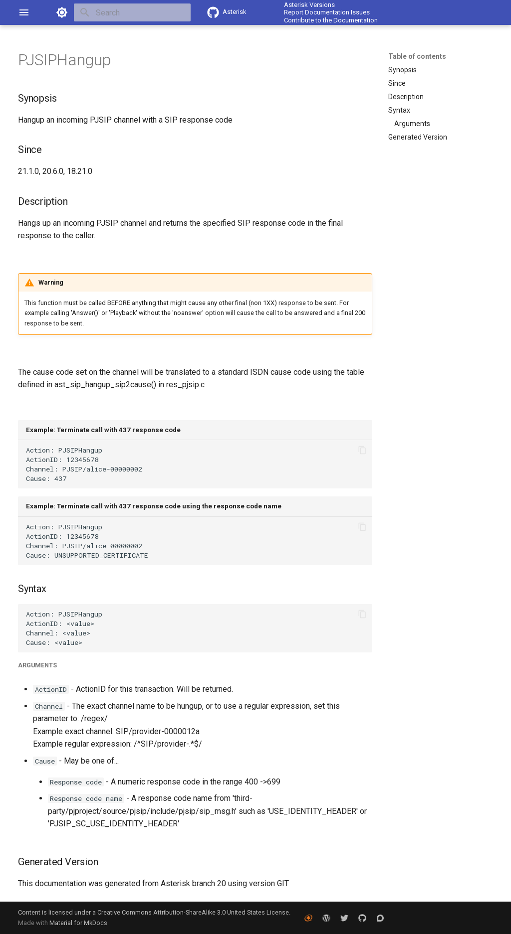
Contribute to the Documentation (331, 20)
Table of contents (417, 56)
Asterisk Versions (309, 4)
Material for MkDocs (78, 923)
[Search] (132, 12)
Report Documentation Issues (327, 12)
